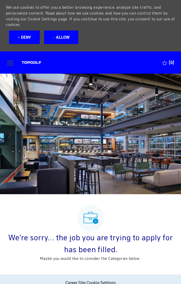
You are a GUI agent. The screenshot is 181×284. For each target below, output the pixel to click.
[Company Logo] (41, 62)
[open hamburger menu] (10, 62)
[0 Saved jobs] (168, 62)
